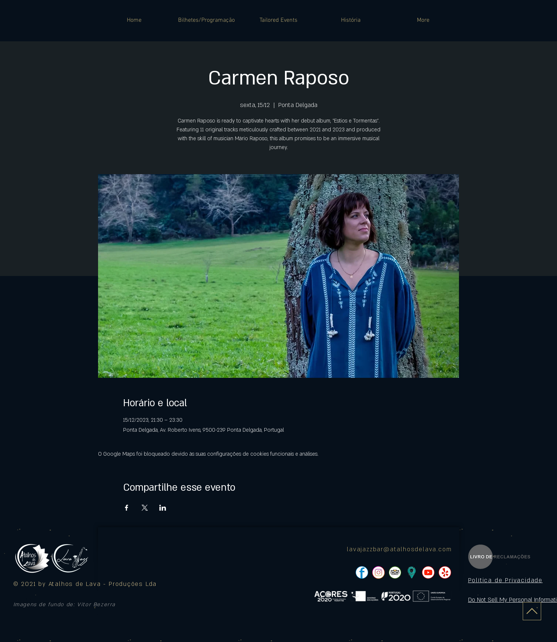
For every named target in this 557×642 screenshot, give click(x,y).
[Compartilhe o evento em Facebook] (126, 508)
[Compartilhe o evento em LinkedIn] (162, 508)
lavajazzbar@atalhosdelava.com (399, 549)
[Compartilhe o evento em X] (144, 508)
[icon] (411, 572)
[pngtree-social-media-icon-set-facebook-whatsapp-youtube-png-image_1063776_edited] (361, 572)
